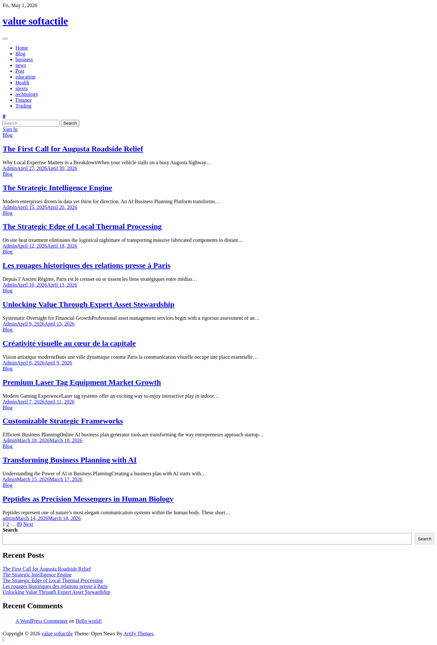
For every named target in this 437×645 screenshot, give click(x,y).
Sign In (10, 129)
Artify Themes (138, 633)
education (25, 77)
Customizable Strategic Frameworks (63, 421)
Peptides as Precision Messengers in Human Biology (88, 499)
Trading (23, 106)
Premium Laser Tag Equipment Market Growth (82, 382)
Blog (20, 53)
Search (10, 530)
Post (19, 71)
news (20, 65)
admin (9, 518)
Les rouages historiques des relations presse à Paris (86, 265)
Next (28, 524)
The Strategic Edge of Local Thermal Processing (82, 226)
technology (26, 94)
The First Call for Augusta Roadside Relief (73, 149)
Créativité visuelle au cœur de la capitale (69, 343)
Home (21, 48)
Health (22, 82)
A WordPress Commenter (41, 621)
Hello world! (89, 621)
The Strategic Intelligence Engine (57, 188)
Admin (10, 168)
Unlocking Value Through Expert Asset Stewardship (89, 304)
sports (21, 88)
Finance (23, 100)
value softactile (35, 21)
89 (19, 524)
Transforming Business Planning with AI (70, 460)
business (24, 59)
